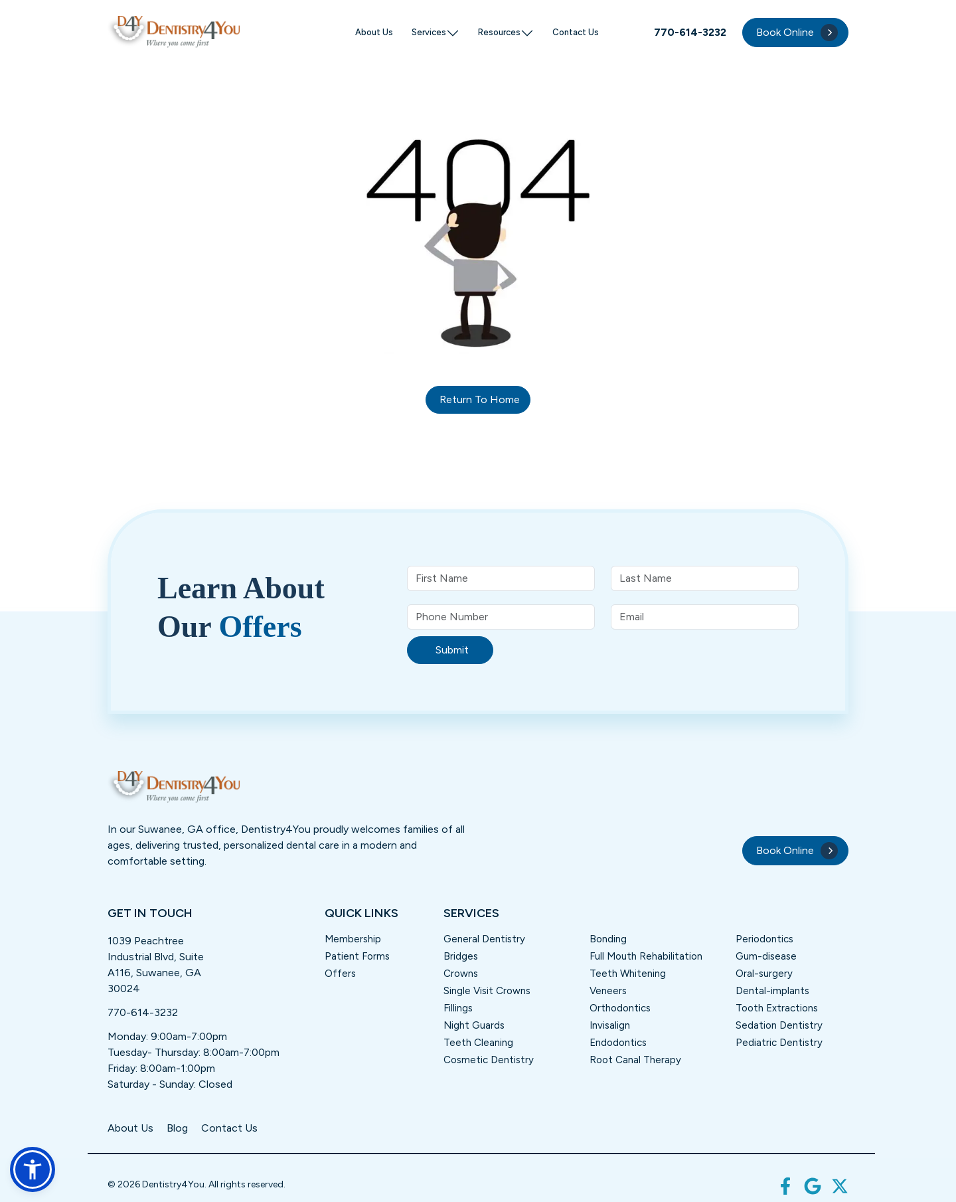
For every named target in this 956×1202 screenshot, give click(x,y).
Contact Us (575, 32)
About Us (374, 32)
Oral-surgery (764, 974)
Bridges (460, 956)
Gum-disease (766, 956)
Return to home (479, 399)
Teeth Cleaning (478, 1043)
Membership (353, 939)
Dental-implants (772, 991)
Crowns (460, 974)
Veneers (608, 991)
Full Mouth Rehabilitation (646, 956)
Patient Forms (357, 956)
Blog (177, 1128)
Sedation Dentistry (779, 1025)
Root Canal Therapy (635, 1060)
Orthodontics (620, 1008)
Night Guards (474, 1025)
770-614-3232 (143, 1012)
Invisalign (610, 1025)
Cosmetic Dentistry (488, 1060)
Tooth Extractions (777, 1008)
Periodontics (764, 939)
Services (435, 33)
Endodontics (618, 1043)
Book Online (797, 32)
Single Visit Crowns (486, 991)
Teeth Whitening (628, 974)
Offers (340, 974)
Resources (506, 33)
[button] (32, 1169)
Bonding (608, 939)
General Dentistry (484, 939)
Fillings (458, 1008)
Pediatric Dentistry (779, 1043)
